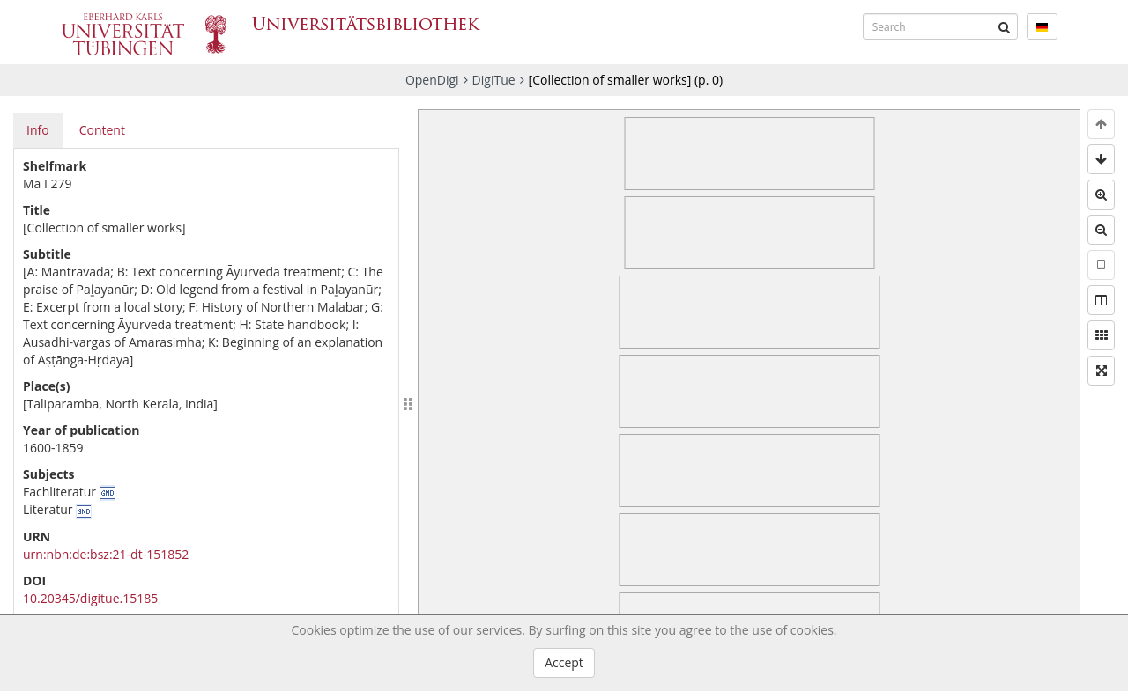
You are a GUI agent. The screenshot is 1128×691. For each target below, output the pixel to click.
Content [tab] (102, 129)
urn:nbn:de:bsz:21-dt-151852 (106, 554)
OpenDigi (432, 79)
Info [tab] (37, 129)
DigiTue (494, 79)
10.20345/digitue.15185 (90, 598)
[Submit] (1004, 26)
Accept (564, 662)
